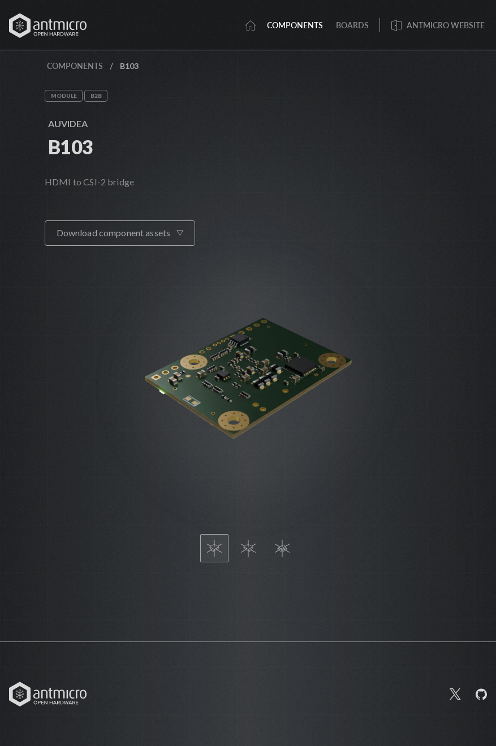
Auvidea (68, 123)
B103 (70, 146)
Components (75, 66)
